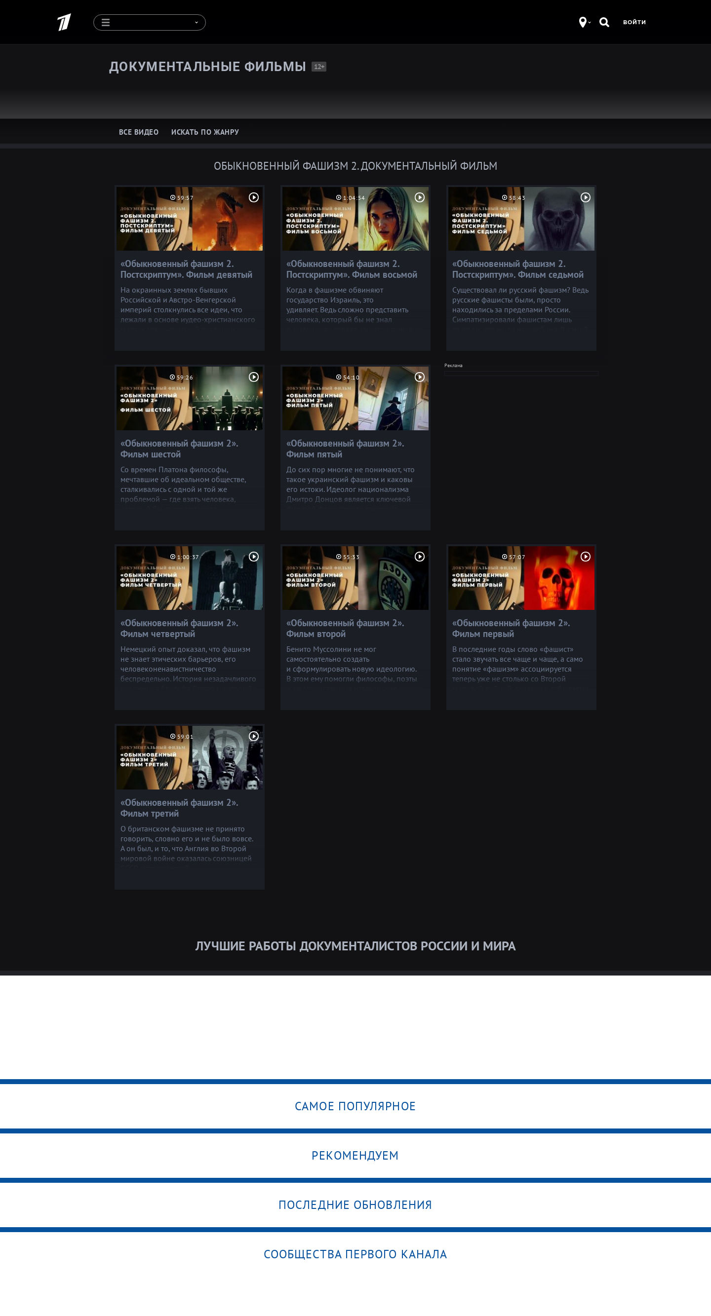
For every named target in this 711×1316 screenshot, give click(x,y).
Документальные (208, 66)
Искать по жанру (205, 132)
